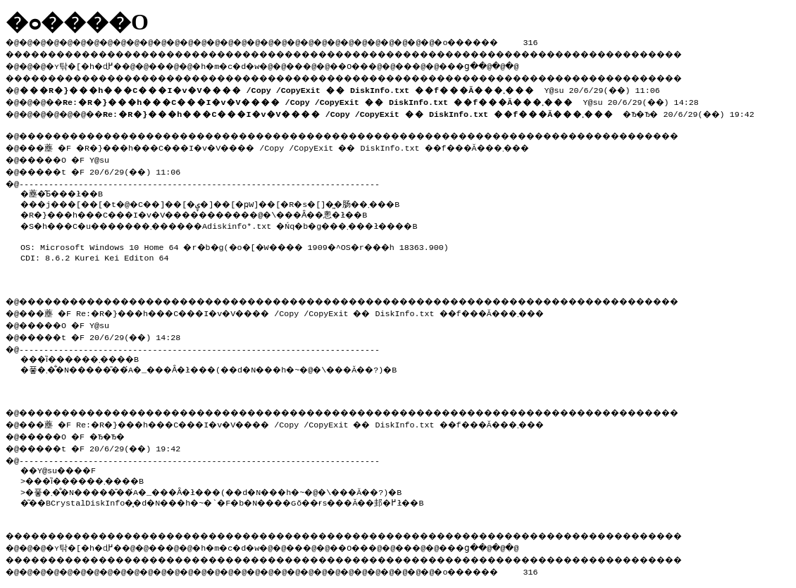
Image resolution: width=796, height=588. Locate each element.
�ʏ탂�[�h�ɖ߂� (91, 64)
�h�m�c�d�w (250, 64)
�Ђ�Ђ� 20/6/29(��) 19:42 (443, 109)
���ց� (511, 64)
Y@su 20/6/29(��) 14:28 (389, 98)
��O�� (388, 64)
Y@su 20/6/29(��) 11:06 (342, 87)
